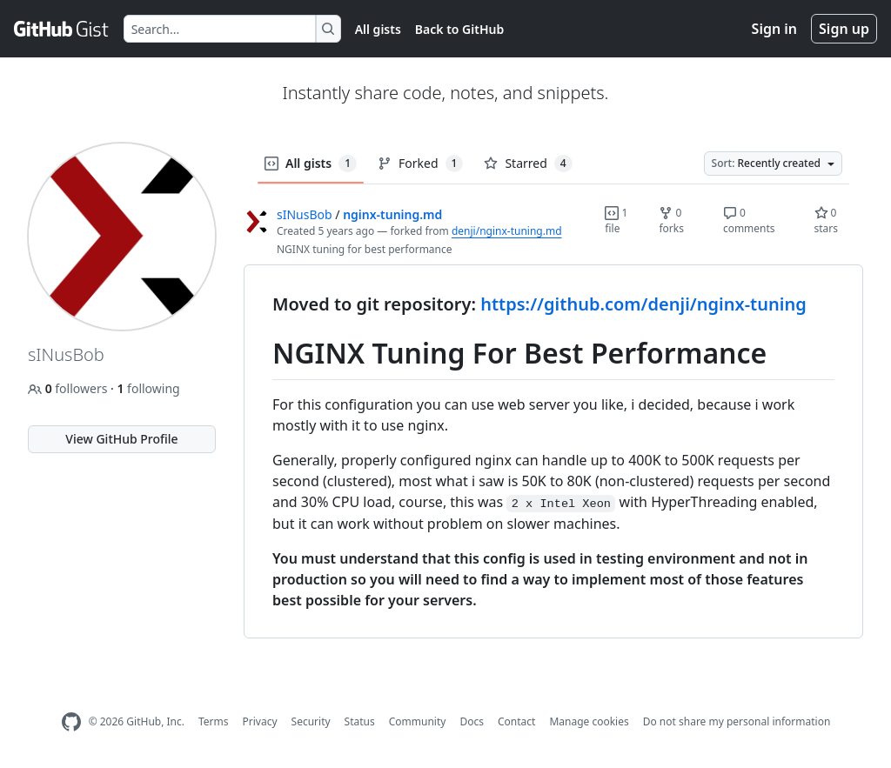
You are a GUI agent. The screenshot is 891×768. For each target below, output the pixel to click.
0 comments (749, 220)
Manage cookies (588, 721)
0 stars (826, 220)
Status (360, 721)
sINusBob (304, 214)
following (148, 388)
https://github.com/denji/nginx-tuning (643, 304)
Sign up (844, 28)
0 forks (671, 220)
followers (69, 388)
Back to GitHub (459, 29)
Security (311, 721)
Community (417, 721)
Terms (213, 721)
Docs (471, 721)
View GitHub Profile (121, 439)
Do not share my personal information (737, 721)
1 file (616, 220)
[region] (553, 451)
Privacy (260, 721)
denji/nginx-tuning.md (507, 231)
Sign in (774, 28)
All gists (378, 29)
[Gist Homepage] (62, 28)
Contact (516, 721)
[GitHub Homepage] (71, 722)
